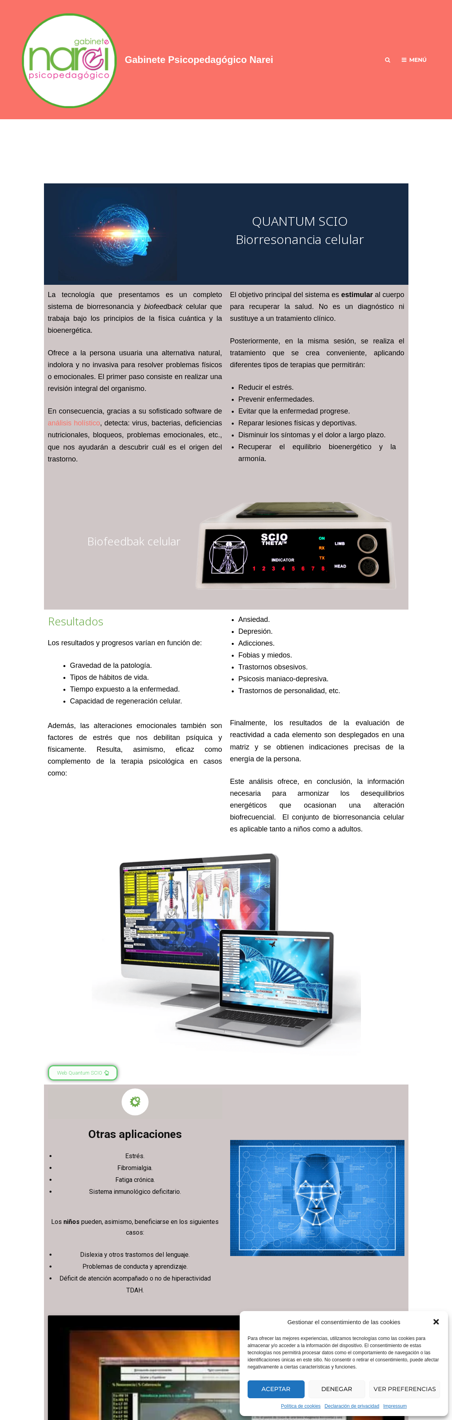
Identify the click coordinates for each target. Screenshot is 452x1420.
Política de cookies (300, 1406)
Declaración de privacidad (351, 1406)
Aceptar (275, 1389)
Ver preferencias (405, 1389)
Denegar (336, 1389)
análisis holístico (74, 423)
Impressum (394, 1406)
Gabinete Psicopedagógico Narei (199, 59)
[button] (436, 1322)
